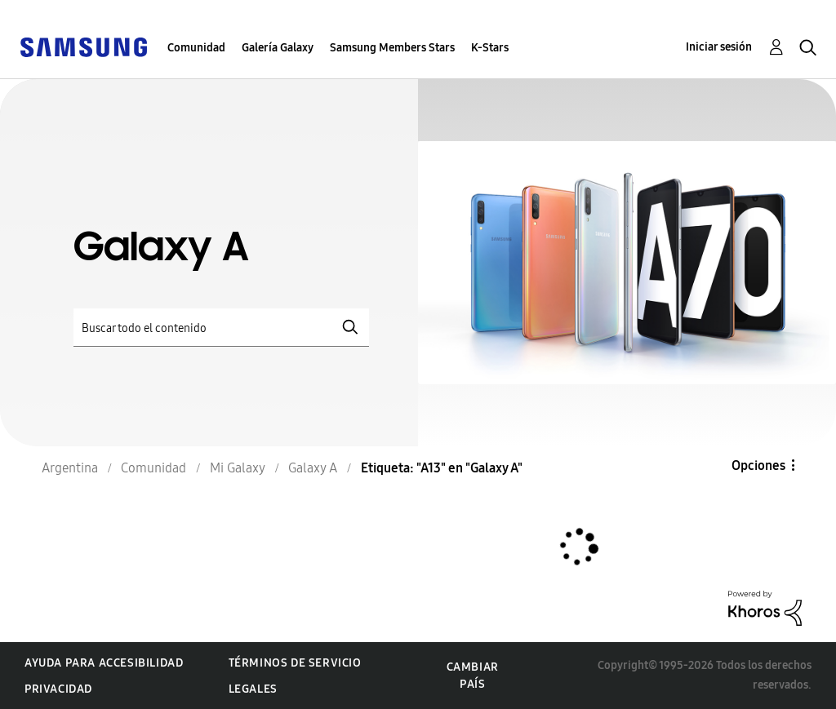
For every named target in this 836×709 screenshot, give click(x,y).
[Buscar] (221, 327)
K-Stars (490, 48)
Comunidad (196, 48)
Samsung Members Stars (392, 48)
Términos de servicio (295, 663)
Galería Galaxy (278, 48)
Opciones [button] (758, 465)
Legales (253, 689)
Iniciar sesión (719, 47)
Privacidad (58, 689)
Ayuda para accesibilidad (103, 663)
